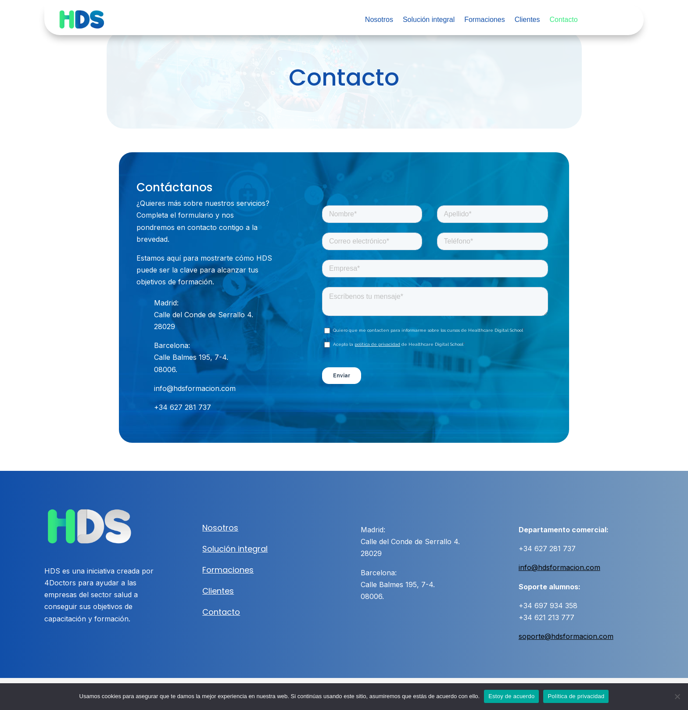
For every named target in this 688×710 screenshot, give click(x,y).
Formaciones (484, 20)
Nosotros (379, 20)
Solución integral (429, 20)
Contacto (563, 20)
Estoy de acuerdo (511, 696)
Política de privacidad (576, 696)
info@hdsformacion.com (559, 567)
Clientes (527, 20)
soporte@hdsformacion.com (566, 636)
